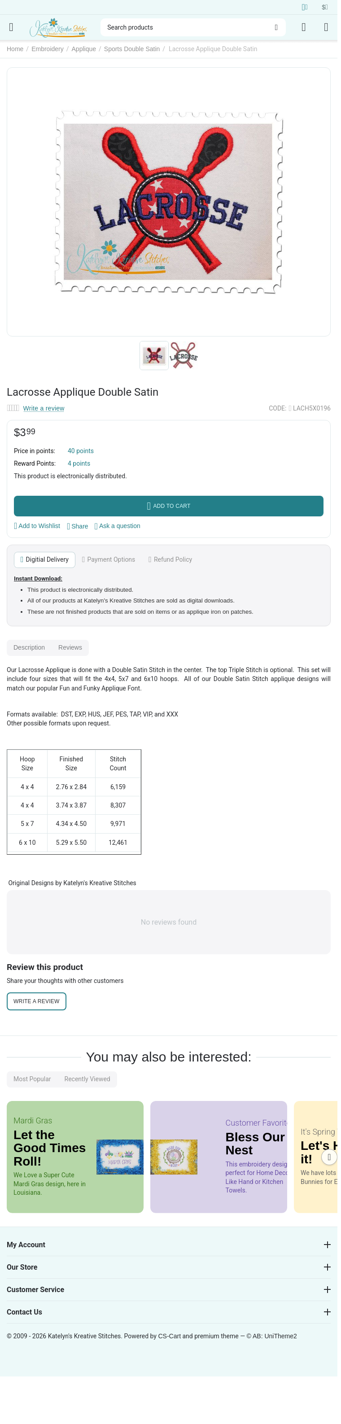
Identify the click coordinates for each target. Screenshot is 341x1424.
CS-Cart (169, 1336)
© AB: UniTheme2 (272, 1336)
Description (29, 647)
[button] (77, 526)
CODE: (277, 408)
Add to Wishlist (37, 525)
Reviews (70, 647)
